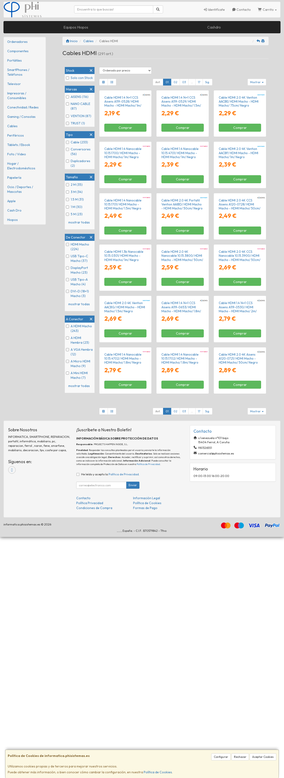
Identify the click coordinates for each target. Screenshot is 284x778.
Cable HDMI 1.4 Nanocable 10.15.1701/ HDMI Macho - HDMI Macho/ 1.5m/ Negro (123, 325)
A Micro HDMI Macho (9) (78, 363)
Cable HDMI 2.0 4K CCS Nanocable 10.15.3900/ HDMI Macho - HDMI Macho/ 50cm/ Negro (239, 418)
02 (175, 82)
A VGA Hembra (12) (79, 351)
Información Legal (146, 739)
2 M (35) (74, 184)
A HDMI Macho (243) (79, 328)
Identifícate (214, 9)
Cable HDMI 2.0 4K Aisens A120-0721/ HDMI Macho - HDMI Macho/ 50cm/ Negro (238, 599)
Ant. (158, 82)
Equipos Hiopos (75, 27)
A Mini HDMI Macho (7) (77, 375)
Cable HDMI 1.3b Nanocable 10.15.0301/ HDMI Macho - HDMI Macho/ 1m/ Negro (123, 416)
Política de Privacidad (148, 705)
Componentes (18, 51)
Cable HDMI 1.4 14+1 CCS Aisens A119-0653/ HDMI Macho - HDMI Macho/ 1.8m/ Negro (181, 510)
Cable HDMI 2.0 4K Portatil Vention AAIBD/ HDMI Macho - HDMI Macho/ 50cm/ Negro (182, 325)
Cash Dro (14, 210)
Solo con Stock (79, 78)
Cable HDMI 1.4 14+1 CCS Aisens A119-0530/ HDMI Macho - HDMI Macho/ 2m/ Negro (238, 510)
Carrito (267, 9)
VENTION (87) (78, 116)
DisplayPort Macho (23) (77, 270)
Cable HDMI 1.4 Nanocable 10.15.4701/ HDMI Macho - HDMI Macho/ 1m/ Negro (180, 233)
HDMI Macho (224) (77, 246)
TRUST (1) (75, 123)
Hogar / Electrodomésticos (21, 165)
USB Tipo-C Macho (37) (77, 258)
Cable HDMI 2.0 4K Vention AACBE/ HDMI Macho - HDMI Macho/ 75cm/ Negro (239, 142)
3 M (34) (74, 192)
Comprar (125, 168)
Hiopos (12, 220)
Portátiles (14, 60)
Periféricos (15, 135)
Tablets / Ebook (18, 145)
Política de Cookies (158, 772)
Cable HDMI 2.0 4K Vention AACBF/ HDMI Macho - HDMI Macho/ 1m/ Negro (238, 233)
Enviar (133, 726)
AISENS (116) (77, 97)
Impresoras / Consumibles (16, 95)
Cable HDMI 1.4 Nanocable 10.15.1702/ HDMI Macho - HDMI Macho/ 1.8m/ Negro (180, 599)
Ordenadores (17, 42)
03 (184, 82)
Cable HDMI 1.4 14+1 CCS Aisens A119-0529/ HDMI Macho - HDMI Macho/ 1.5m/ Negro (181, 144)
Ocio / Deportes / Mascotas (20, 189)
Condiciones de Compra (94, 749)
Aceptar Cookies (263, 757)
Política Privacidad (89, 744)
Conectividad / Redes (23, 107)
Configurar (221, 757)
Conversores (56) (78, 151)
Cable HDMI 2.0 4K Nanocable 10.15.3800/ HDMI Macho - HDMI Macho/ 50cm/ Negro (182, 418)
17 (199, 82)
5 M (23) (74, 214)
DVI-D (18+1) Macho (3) (77, 293)
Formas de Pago (145, 749)
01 (167, 82)
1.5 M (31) (75, 199)
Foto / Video (16, 154)
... (192, 82)
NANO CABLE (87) (78, 106)
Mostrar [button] (257, 82)
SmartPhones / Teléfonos (18, 72)
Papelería (14, 177)
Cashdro (214, 27)
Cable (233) (77, 142)
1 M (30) (74, 207)
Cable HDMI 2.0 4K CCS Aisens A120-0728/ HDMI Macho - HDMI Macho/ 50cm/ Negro (239, 327)
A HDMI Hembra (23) (77, 340)
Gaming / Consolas (21, 117)
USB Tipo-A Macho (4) (77, 281)
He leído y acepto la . (110, 715)
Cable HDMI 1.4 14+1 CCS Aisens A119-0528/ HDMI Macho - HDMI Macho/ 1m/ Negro (122, 144)
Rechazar (240, 757)
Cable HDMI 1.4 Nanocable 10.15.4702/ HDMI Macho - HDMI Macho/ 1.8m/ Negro (123, 599)
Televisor (14, 84)
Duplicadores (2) (78, 163)
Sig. (207, 82)
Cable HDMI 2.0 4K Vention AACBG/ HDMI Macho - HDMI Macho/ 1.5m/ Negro (124, 508)
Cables (12, 126)
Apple (11, 201)
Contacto (241, 9)
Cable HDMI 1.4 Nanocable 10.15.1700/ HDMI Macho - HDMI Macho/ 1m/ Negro (123, 233)
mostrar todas (79, 222)
